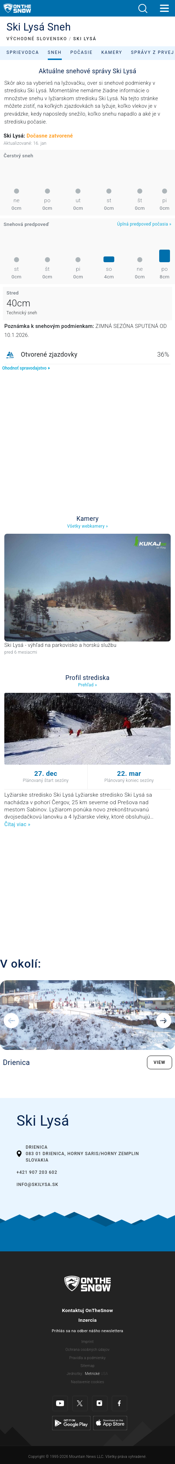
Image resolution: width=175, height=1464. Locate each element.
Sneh (55, 52)
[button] (142, 8)
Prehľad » (87, 684)
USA (104, 1374)
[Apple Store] (110, 1423)
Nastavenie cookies (87, 1382)
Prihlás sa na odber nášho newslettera (87, 1331)
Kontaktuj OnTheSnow (87, 1310)
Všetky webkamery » (87, 526)
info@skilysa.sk (37, 1184)
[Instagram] (99, 1403)
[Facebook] (119, 1403)
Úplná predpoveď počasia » (144, 224)
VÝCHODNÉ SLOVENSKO (36, 38)
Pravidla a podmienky (87, 1358)
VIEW (160, 1062)
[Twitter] (80, 1403)
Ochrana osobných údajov (87, 1350)
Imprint (87, 1342)
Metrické (92, 1374)
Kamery (112, 52)
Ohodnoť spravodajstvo (26, 368)
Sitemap (87, 1366)
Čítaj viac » (17, 824)
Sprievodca (22, 52)
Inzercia (87, 1320)
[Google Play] (71, 1423)
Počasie (81, 52)
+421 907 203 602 (37, 1172)
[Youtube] (60, 1403)
